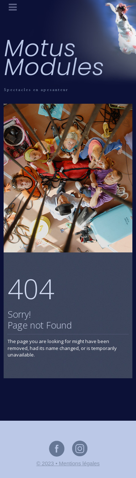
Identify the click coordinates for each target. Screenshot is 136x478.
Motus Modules (54, 57)
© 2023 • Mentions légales (68, 463)
